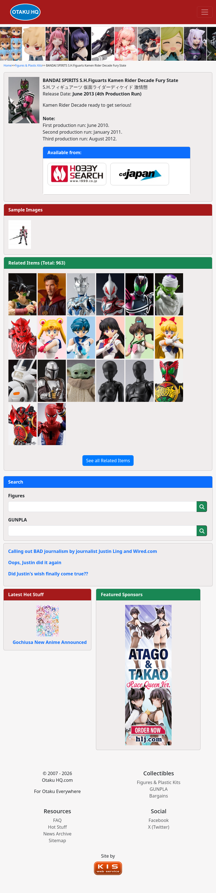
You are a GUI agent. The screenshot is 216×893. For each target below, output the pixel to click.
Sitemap (57, 840)
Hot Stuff (57, 827)
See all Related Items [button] (108, 460)
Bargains (158, 796)
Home (8, 65)
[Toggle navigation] (205, 12)
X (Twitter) (158, 827)
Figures (16, 496)
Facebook (158, 820)
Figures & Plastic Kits (28, 65)
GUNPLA (17, 520)
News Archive (57, 834)
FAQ (57, 820)
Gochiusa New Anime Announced (50, 642)
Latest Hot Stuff (26, 594)
